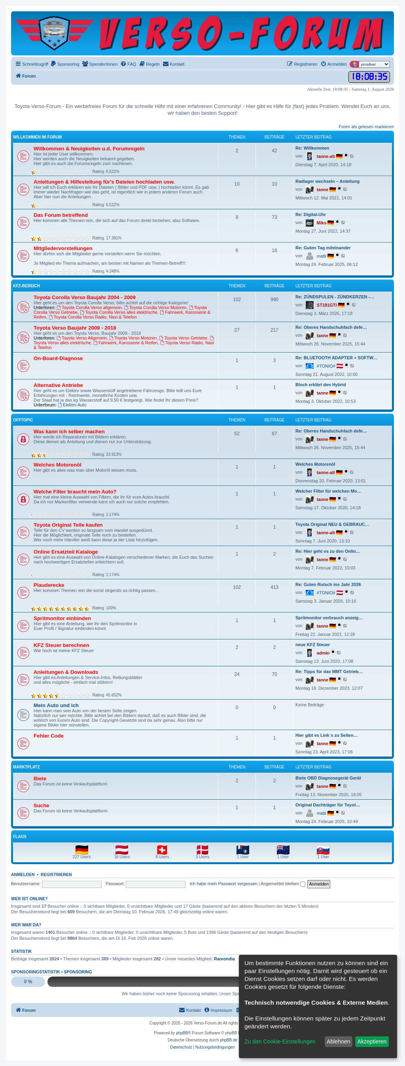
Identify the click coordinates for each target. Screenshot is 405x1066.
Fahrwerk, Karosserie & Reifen (125, 342)
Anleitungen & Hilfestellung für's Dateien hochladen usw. (104, 182)
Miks (321, 222)
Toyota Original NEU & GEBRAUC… (332, 524)
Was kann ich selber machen (69, 431)
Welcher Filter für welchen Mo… (328, 491)
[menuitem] (64, 64)
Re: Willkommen (312, 148)
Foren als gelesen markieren (366, 126)
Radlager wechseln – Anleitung (327, 181)
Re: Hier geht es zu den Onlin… (327, 551)
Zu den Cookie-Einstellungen (280, 1041)
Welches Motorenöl (57, 465)
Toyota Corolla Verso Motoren (155, 307)
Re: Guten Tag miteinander (323, 247)
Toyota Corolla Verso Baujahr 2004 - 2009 (85, 297)
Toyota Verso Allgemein (82, 338)
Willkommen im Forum (37, 137)
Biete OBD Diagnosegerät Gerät (328, 778)
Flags (19, 837)
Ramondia (224, 958)
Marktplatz (26, 767)
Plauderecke (49, 585)
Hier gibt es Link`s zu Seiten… (326, 735)
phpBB (182, 1033)
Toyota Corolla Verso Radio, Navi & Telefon (93, 317)
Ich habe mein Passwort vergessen (223, 883)
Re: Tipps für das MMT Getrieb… (329, 671)
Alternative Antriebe (58, 385)
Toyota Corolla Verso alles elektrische (118, 312)
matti (321, 256)
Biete (40, 778)
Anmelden (23, 874)
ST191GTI (327, 305)
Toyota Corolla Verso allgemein (89, 307)
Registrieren (56, 874)
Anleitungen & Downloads (66, 672)
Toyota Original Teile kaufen (68, 525)
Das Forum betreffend (61, 215)
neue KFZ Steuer (312, 644)
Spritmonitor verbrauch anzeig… (329, 617)
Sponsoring (78, 971)
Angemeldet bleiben (283, 883)
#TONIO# (326, 366)
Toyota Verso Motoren (133, 338)
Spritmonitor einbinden (62, 618)
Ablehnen (338, 1041)
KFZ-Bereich (26, 286)
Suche (41, 805)
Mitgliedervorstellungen (63, 248)
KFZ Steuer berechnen (61, 645)
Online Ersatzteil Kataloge (66, 552)
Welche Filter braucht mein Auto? (75, 492)
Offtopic (23, 420)
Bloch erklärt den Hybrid (320, 384)
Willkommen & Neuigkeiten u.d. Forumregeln (89, 149)
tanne (322, 189)
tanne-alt (326, 156)
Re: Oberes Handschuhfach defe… (331, 327)
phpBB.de (228, 1040)
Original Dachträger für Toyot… (327, 804)
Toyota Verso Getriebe (183, 338)
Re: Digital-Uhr (310, 214)
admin (323, 653)
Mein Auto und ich (56, 705)
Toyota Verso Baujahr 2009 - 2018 (75, 328)
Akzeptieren (371, 1041)
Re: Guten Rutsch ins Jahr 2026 (328, 584)
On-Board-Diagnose (58, 358)
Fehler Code (49, 736)
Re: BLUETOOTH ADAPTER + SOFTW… (336, 357)
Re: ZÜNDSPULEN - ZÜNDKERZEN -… (334, 296)
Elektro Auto (72, 404)
